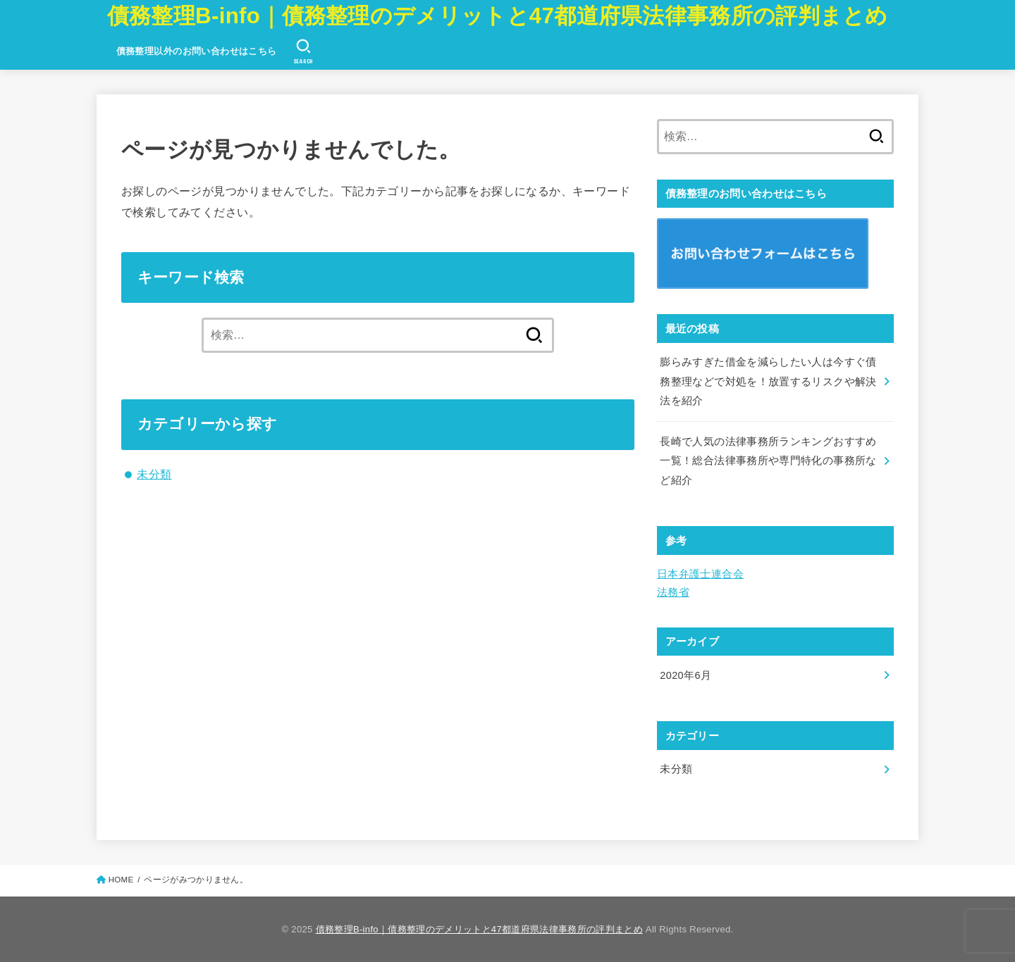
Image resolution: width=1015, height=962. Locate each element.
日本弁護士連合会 (700, 574)
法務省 (673, 592)
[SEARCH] (303, 51)
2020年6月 (685, 675)
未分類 (154, 474)
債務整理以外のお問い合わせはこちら (196, 51)
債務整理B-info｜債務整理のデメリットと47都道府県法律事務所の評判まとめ (497, 16)
